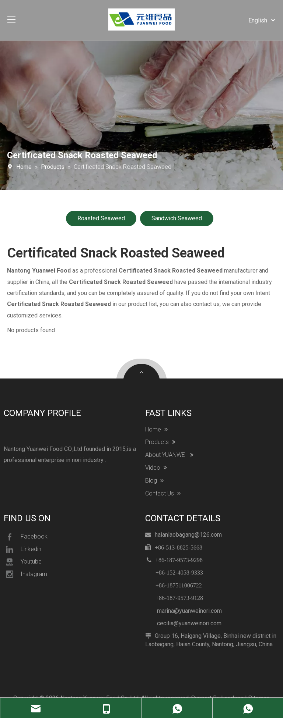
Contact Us (163, 493)
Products (160, 442)
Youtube (23, 562)
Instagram (25, 574)
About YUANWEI (169, 455)
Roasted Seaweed (101, 218)
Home (156, 429)
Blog (154, 480)
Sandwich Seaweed (176, 218)
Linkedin (22, 549)
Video (156, 468)
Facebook (26, 537)
